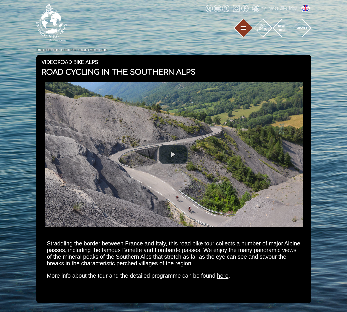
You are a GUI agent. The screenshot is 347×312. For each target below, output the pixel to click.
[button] (173, 154)
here (222, 275)
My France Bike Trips (274, 8)
